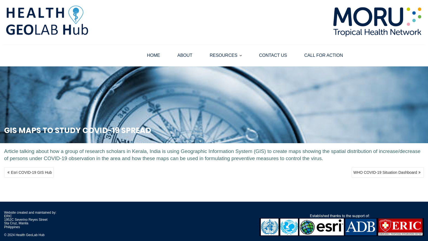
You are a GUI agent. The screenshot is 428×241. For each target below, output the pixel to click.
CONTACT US (273, 55)
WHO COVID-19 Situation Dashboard (385, 172)
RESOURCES (223, 55)
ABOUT (184, 55)
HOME (153, 55)
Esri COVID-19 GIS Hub (31, 172)
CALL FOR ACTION (323, 55)
